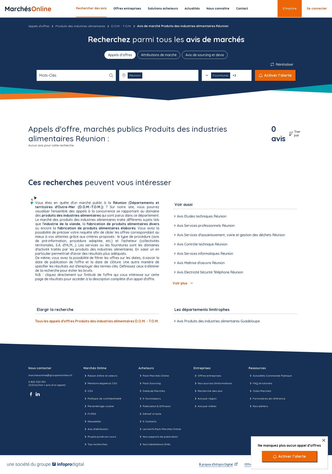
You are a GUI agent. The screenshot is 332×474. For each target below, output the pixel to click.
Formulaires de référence (267, 398)
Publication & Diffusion (154, 406)
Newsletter (92, 421)
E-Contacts (147, 421)
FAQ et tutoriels (260, 383)
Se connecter (317, 8)
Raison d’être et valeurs (100, 376)
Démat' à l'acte (149, 414)
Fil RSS (89, 414)
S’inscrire (290, 8)
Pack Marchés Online (153, 376)
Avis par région (205, 398)
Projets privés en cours (99, 437)
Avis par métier (205, 406)
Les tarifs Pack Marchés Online (159, 429)
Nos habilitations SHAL (154, 444)
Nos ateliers (258, 406)
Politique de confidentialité (102, 398)
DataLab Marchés (151, 391)
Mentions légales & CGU (100, 383)
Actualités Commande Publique (270, 376)
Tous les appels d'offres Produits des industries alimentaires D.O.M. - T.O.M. (97, 321)
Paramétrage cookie (98, 406)
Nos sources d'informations (213, 383)
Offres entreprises (127, 8)
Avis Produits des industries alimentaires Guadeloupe (216, 321)
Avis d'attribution (95, 429)
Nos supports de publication (158, 437)
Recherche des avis (208, 391)
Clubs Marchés (260, 391)
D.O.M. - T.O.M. (121, 26)
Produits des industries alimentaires (80, 26)
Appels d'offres (39, 26)
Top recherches (95, 444)
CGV (88, 391)
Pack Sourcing (149, 383)
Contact (242, 8)
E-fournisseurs (149, 398)
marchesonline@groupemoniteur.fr (50, 375)
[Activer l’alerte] (289, 456)
